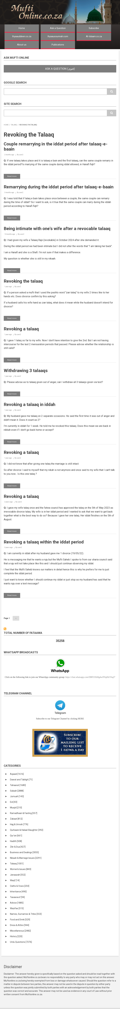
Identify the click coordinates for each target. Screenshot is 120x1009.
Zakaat (16, 819)
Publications (58, 44)
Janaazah (17, 875)
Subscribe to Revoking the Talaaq (5, 629)
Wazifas (17, 908)
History (16, 936)
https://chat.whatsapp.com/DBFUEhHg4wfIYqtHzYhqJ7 (90, 677)
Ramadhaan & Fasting (23, 813)
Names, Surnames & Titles (26, 914)
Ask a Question (58, 28)
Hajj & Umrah (19, 824)
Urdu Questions (21, 942)
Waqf (15, 880)
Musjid (16, 807)
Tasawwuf (17, 897)
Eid (13, 802)
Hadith (16, 841)
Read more (13, 177)
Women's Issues (20, 869)
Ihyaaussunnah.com (58, 36)
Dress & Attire (19, 925)
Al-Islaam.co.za (94, 36)
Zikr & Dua (17, 847)
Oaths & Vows (19, 886)
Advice (16, 903)
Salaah (17, 791)
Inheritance (18, 891)
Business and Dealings (24, 852)
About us (21, 44)
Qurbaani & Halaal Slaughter (26, 830)
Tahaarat (18, 785)
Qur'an (16, 835)
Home (22, 28)
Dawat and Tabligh (21, 779)
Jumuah (17, 796)
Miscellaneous (20, 931)
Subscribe (94, 28)
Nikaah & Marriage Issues (25, 858)
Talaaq (14, 125)
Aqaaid (17, 774)
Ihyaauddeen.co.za (21, 36)
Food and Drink (20, 919)
